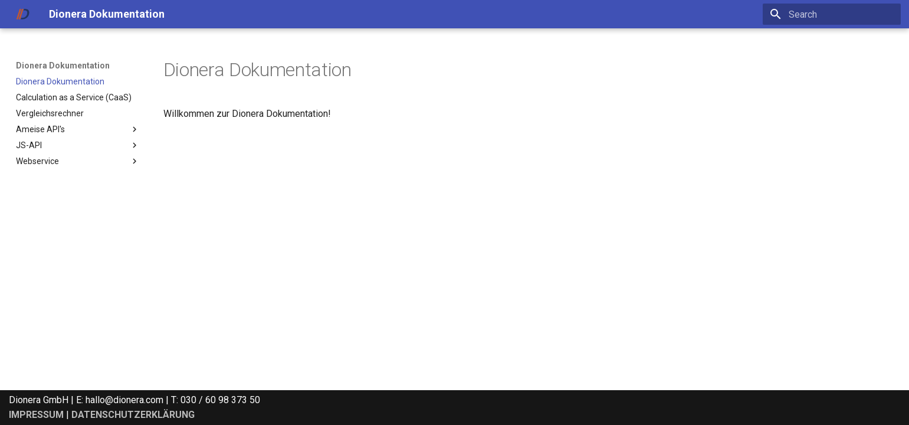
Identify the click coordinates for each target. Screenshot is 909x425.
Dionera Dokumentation (63, 65)
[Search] (832, 14)
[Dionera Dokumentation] (23, 14)
